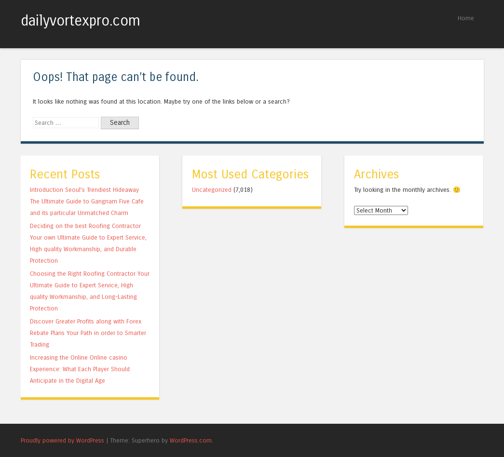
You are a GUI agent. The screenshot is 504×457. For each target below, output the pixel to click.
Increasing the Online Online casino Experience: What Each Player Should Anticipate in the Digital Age (80, 369)
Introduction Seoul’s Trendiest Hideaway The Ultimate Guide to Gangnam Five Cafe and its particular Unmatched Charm (87, 201)
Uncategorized (212, 189)
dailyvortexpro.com (80, 20)
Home (466, 18)
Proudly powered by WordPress (62, 440)
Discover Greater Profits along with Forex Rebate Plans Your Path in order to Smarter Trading (88, 333)
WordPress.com (191, 440)
